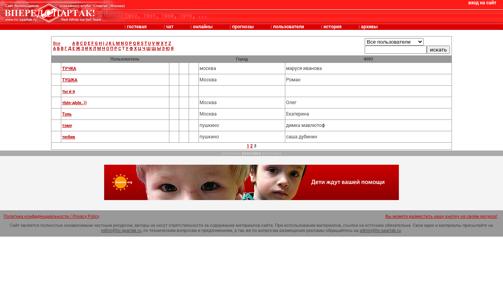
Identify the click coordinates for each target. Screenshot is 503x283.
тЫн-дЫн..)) (74, 102)
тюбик (68, 137)
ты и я (68, 91)
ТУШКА (69, 80)
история (332, 26)
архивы (369, 26)
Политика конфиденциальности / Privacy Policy (51, 216)
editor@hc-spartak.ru (121, 230)
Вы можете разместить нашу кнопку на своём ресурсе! (441, 216)
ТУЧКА (69, 68)
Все (57, 43)
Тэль (67, 114)
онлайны (203, 26)
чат (169, 26)
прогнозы (243, 26)
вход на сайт (482, 3)
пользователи (288, 26)
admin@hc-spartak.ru (380, 230)
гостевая (137, 26)
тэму (67, 125)
